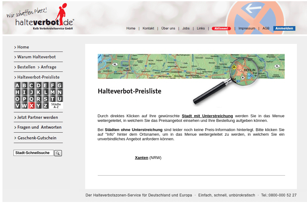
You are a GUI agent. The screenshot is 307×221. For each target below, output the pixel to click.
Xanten (141, 157)
